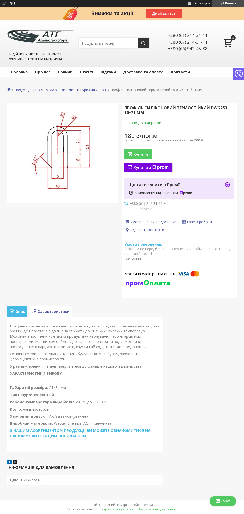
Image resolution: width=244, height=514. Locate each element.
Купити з (151, 167)
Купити (140, 154)
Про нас (42, 71)
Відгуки (108, 71)
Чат (223, 501)
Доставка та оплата (143, 71)
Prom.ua (147, 505)
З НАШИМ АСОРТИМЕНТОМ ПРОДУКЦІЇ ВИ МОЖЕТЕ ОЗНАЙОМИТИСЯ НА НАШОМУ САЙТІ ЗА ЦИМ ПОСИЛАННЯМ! (80, 433)
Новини (65, 71)
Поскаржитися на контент (115, 509)
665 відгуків (201, 3)
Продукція (22, 90)
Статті (86, 71)
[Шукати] (143, 43)
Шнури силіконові (92, 90)
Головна (19, 71)
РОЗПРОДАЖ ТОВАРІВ (54, 90)
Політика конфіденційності (158, 509)
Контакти (180, 71)
